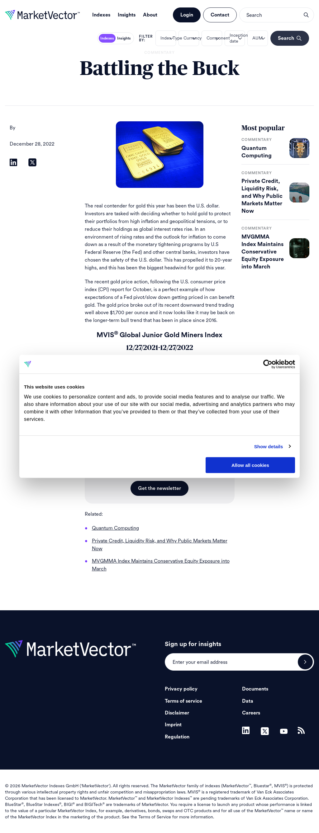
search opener (306, 14)
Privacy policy (181, 688)
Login (186, 14)
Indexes (101, 14)
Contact (220, 14)
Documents (255, 688)
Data (247, 701)
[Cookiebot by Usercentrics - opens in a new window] (267, 364)
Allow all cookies (250, 465)
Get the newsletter (159, 488)
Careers (251, 712)
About (150, 14)
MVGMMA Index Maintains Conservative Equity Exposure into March (262, 251)
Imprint (173, 724)
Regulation (177, 736)
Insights (127, 14)
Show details (268, 446)
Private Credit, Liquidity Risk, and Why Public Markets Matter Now (262, 196)
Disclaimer (177, 712)
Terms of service (183, 701)
